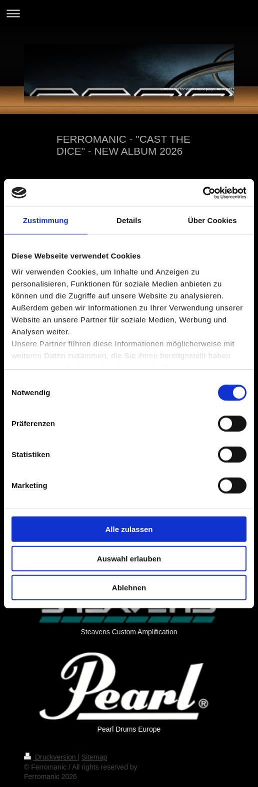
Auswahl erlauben (129, 558)
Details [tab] (129, 220)
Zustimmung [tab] (45, 220)
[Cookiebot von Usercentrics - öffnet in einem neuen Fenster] (202, 192)
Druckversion (51, 757)
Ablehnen (129, 587)
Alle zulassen (128, 529)
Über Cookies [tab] (212, 220)
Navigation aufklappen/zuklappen (129, 13)
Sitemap (94, 757)
